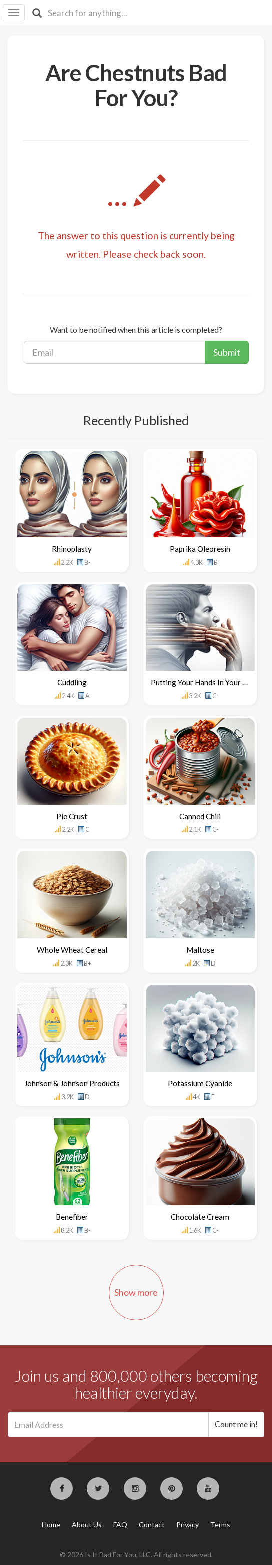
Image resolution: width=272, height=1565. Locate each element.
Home (51, 1524)
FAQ (120, 1524)
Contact (152, 1524)
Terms (220, 1524)
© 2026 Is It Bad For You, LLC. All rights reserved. (136, 1554)
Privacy (187, 1524)
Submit (226, 352)
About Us (87, 1524)
